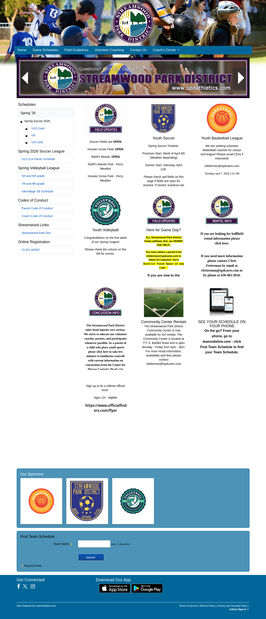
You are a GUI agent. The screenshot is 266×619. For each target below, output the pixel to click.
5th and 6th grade (33, 176)
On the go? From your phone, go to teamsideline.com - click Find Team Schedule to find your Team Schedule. (222, 341)
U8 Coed (37, 142)
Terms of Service (188, 605)
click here (221, 243)
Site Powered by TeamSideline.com (36, 605)
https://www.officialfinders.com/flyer (106, 408)
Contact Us (138, 50)
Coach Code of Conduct (37, 216)
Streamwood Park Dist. (37, 233)
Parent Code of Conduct (37, 208)
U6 (33, 135)
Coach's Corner (166, 50)
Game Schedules (45, 50)
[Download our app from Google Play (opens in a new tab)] (147, 588)
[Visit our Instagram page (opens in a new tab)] (34, 586)
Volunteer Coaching (109, 50)
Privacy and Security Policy (232, 605)
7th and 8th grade (33, 183)
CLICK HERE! (31, 249)
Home (22, 50)
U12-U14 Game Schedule (38, 159)
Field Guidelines (76, 50)
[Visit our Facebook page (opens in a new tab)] (20, 586)
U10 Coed (38, 128)
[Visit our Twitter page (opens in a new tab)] (27, 586)
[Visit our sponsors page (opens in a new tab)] (41, 501)
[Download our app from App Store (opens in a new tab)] (114, 588)
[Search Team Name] (94, 543)
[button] (25, 78)
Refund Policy (207, 605)
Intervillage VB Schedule (38, 191)
